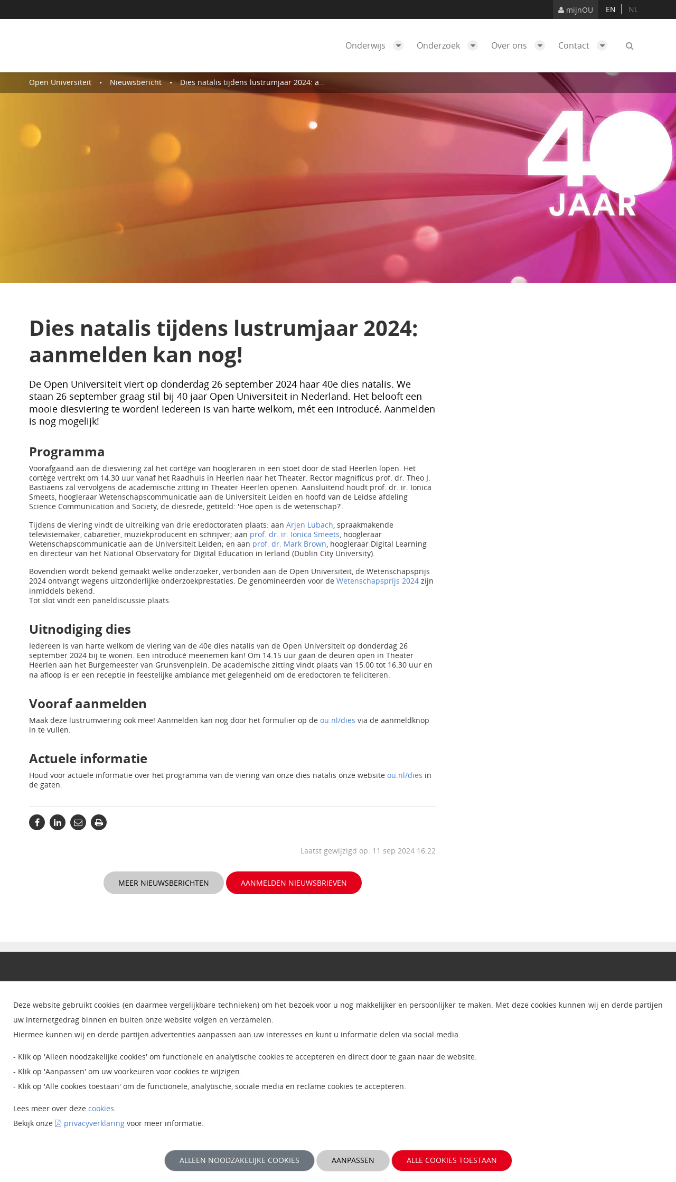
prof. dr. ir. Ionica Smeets (295, 534)
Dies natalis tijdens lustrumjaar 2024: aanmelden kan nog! (283, 82)
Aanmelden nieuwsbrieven (294, 883)
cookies (101, 1108)
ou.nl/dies (337, 720)
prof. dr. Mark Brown (289, 544)
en (611, 9)
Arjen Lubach (309, 525)
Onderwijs (377, 45)
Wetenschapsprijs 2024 (377, 581)
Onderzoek (450, 45)
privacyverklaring (94, 1123)
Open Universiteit (60, 82)
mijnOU (575, 10)
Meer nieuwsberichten (163, 883)
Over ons (520, 45)
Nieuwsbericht (136, 82)
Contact (585, 45)
